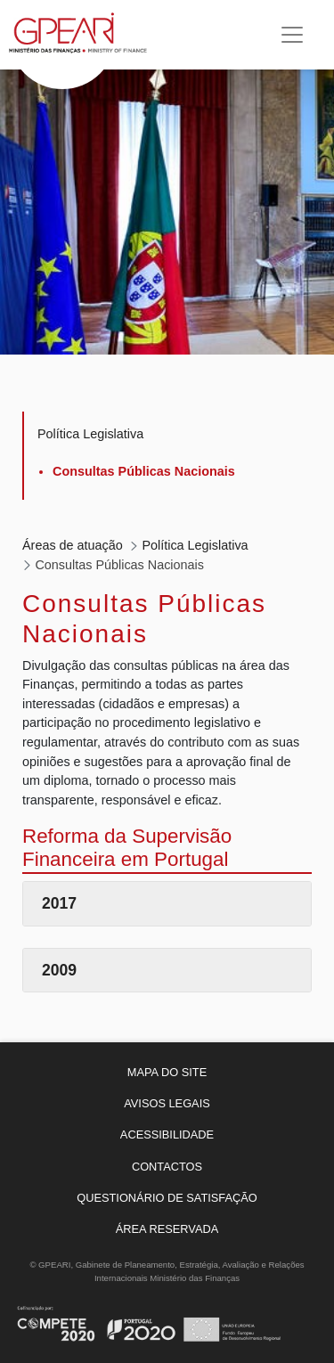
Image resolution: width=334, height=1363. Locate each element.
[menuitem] (167, 1072)
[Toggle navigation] (292, 35)
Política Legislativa (90, 434)
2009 (59, 970)
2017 (59, 903)
